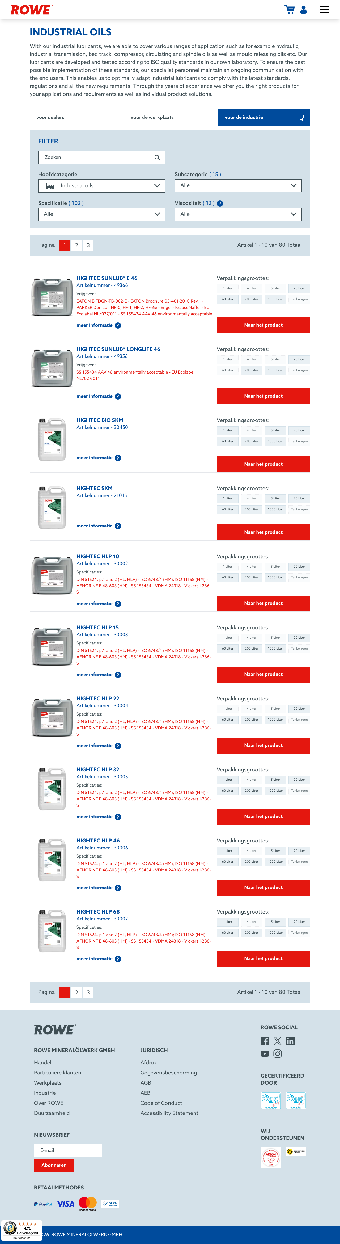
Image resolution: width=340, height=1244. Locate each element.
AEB (146, 1093)
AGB (146, 1083)
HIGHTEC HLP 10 (97, 557)
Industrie (45, 1093)
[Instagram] (277, 1053)
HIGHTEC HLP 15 (97, 628)
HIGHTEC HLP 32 (97, 770)
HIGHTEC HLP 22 (97, 699)
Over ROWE (48, 1103)
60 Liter (227, 299)
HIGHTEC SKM (94, 489)
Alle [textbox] (185, 186)
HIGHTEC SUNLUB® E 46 (107, 278)
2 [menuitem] (76, 246)
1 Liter (227, 430)
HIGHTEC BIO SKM (99, 421)
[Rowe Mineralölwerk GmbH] (32, 10)
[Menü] (39, 1223)
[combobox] (101, 186)
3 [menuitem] (88, 246)
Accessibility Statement (169, 1113)
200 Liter (251, 299)
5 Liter (275, 430)
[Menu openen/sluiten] (324, 9)
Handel (43, 1063)
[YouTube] (265, 1053)
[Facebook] (265, 1041)
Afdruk (149, 1063)
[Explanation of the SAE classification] (220, 203)
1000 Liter (275, 299)
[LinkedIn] (290, 1041)
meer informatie (98, 325)
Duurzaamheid (52, 1113)
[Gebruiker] (303, 9)
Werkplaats (48, 1083)
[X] (277, 1041)
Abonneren (54, 1165)
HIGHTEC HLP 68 (98, 912)
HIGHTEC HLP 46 (98, 841)
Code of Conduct (161, 1103)
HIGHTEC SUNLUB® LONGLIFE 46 (118, 349)
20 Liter (299, 288)
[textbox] (101, 186)
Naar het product (263, 325)
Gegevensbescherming (169, 1073)
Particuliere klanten (57, 1073)
